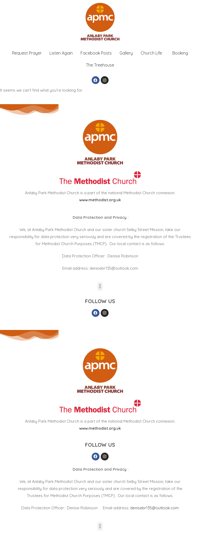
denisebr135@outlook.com (154, 507)
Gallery (126, 53)
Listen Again (61, 53)
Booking (180, 53)
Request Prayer (27, 53)
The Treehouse (100, 65)
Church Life (151, 53)
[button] (152, 53)
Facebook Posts (96, 53)
